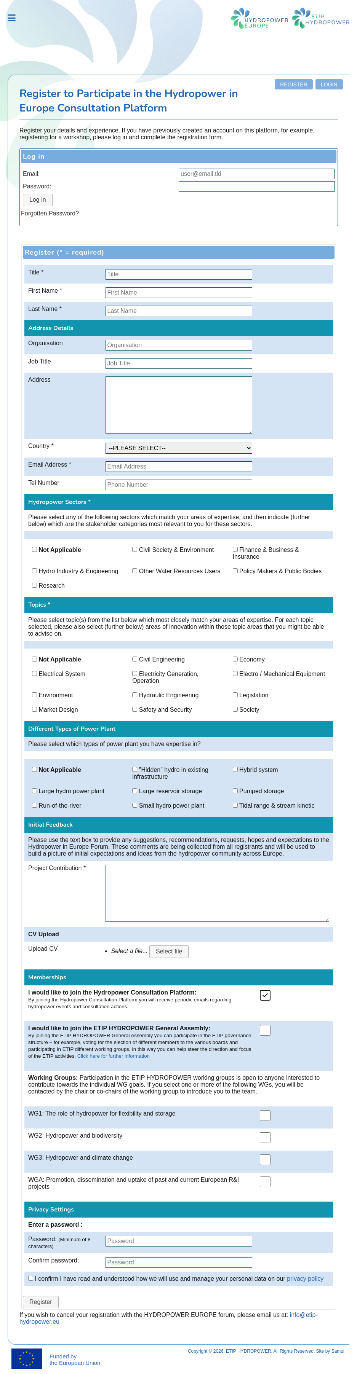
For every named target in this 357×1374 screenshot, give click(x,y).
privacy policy (305, 1278)
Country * (41, 446)
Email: (31, 174)
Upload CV (43, 948)
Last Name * (45, 309)
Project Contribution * (57, 868)
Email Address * (49, 464)
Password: (37, 186)
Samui (337, 1351)
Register (293, 84)
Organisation (45, 343)
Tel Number (43, 483)
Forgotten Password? (50, 213)
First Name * (45, 290)
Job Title (39, 361)
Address (39, 379)
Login (329, 84)
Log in (37, 199)
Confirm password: (53, 1260)
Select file (169, 951)
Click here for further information (113, 1056)
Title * (35, 272)
